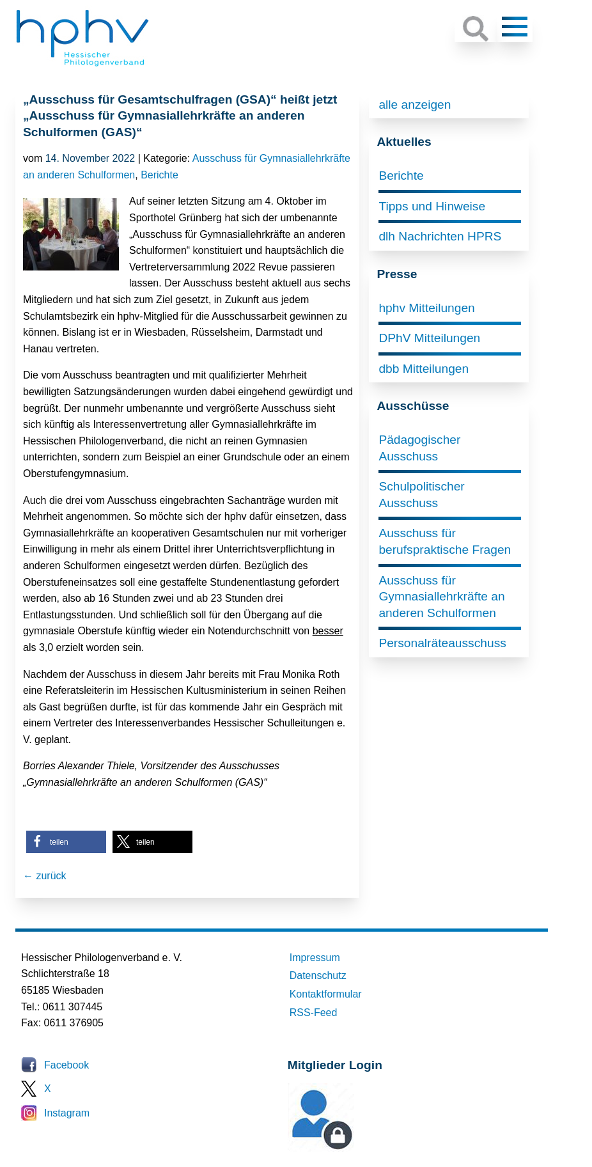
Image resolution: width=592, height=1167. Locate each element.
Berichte (159, 174)
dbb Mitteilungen (423, 368)
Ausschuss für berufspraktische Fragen (444, 541)
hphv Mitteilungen (426, 308)
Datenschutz (318, 975)
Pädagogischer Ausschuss (419, 448)
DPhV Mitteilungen (429, 338)
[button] (66, 842)
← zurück (44, 875)
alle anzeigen (414, 104)
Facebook (66, 1065)
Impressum (315, 957)
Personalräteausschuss (442, 643)
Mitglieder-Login (357, 1148)
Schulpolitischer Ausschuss (421, 495)
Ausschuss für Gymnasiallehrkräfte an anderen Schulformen (441, 597)
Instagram (67, 1113)
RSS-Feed (314, 1012)
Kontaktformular (326, 994)
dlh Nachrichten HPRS (439, 236)
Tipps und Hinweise (431, 206)
